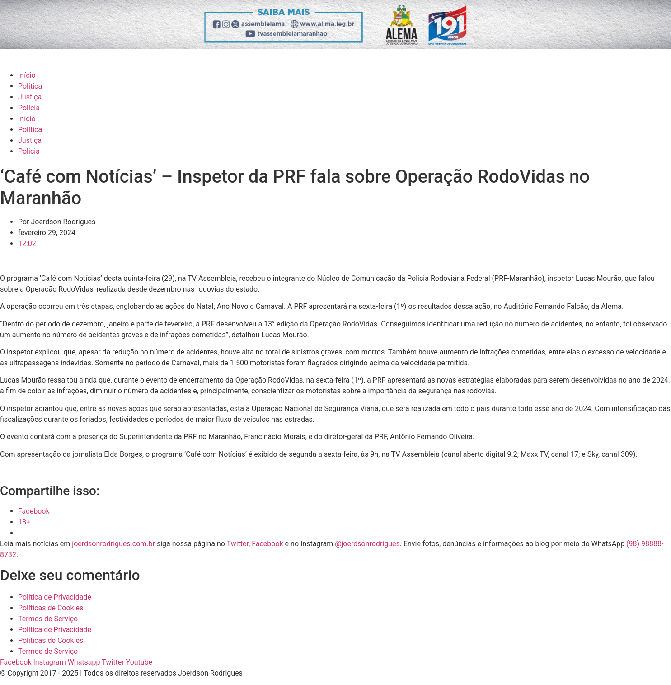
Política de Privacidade (54, 597)
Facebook (267, 543)
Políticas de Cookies (50, 608)
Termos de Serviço (48, 618)
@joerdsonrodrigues (367, 543)
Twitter (238, 543)
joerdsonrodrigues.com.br (112, 543)
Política (30, 86)
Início (27, 75)
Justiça (30, 97)
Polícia (29, 108)
